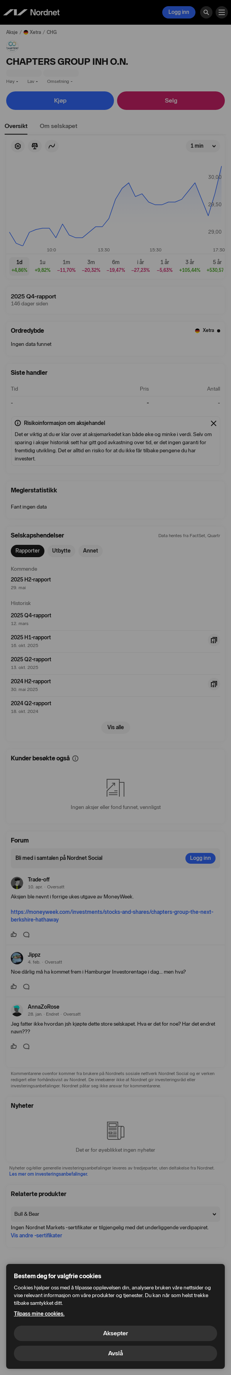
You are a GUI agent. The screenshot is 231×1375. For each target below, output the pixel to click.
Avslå (115, 1353)
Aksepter (115, 1333)
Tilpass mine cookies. (39, 1314)
